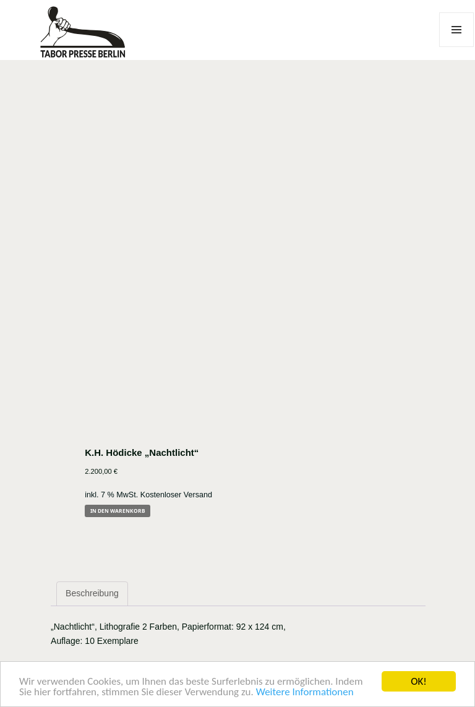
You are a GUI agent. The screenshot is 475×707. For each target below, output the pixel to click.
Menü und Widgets (457, 46)
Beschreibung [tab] (92, 593)
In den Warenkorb (117, 510)
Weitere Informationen (305, 692)
